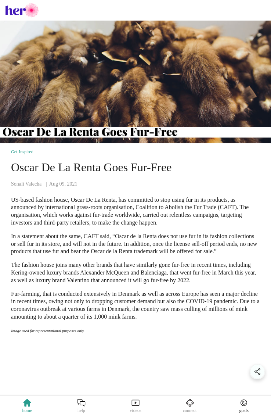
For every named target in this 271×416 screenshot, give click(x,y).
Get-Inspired (22, 151)
